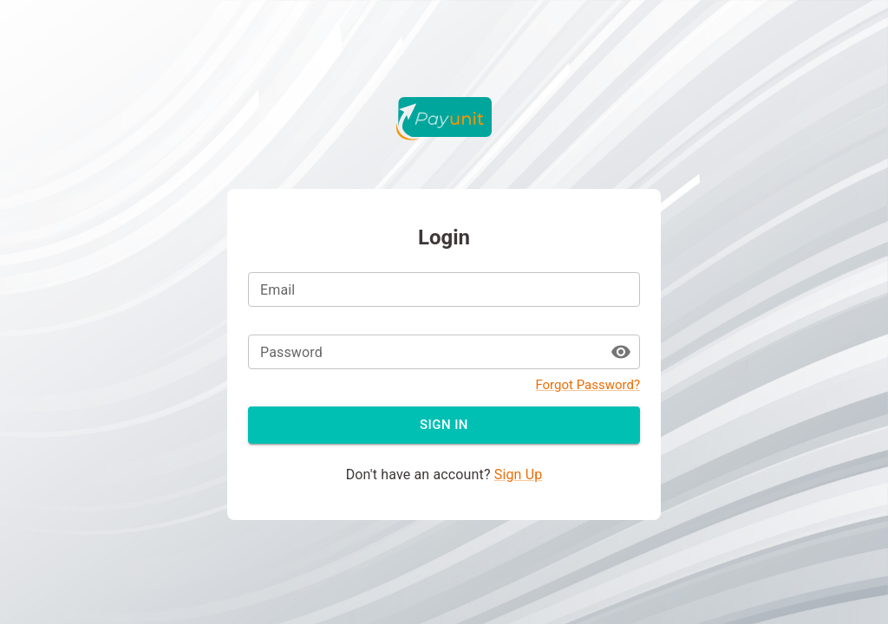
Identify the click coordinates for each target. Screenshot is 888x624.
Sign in (444, 424)
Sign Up (518, 474)
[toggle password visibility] (621, 352)
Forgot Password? (587, 385)
